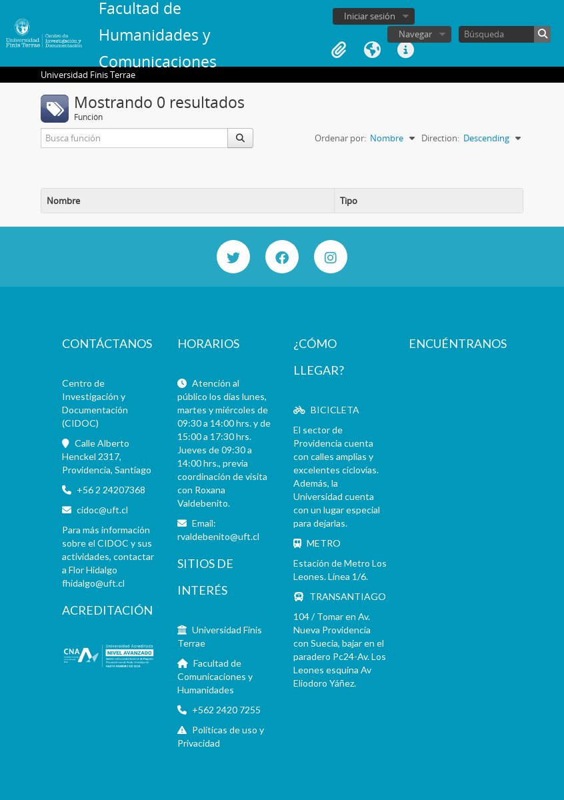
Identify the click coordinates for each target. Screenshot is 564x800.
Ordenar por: (340, 138)
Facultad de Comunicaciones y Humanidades (215, 676)
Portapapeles (338, 50)
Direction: (440, 138)
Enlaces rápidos (405, 50)
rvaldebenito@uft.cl (218, 536)
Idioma (372, 50)
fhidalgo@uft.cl (93, 583)
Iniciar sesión (369, 16)
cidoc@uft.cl (102, 509)
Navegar (415, 34)
